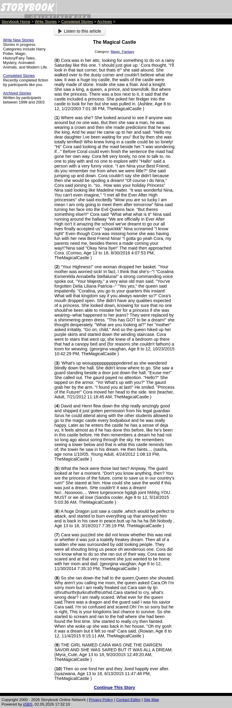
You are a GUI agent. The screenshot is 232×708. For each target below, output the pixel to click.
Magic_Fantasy (122, 51)
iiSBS (27, 704)
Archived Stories (17, 93)
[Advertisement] (205, 118)
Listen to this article (79, 31)
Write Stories (46, 21)
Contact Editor (128, 699)
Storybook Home (16, 21)
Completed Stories (77, 21)
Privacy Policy (101, 699)
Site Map (151, 699)
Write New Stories (18, 40)
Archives (104, 21)
